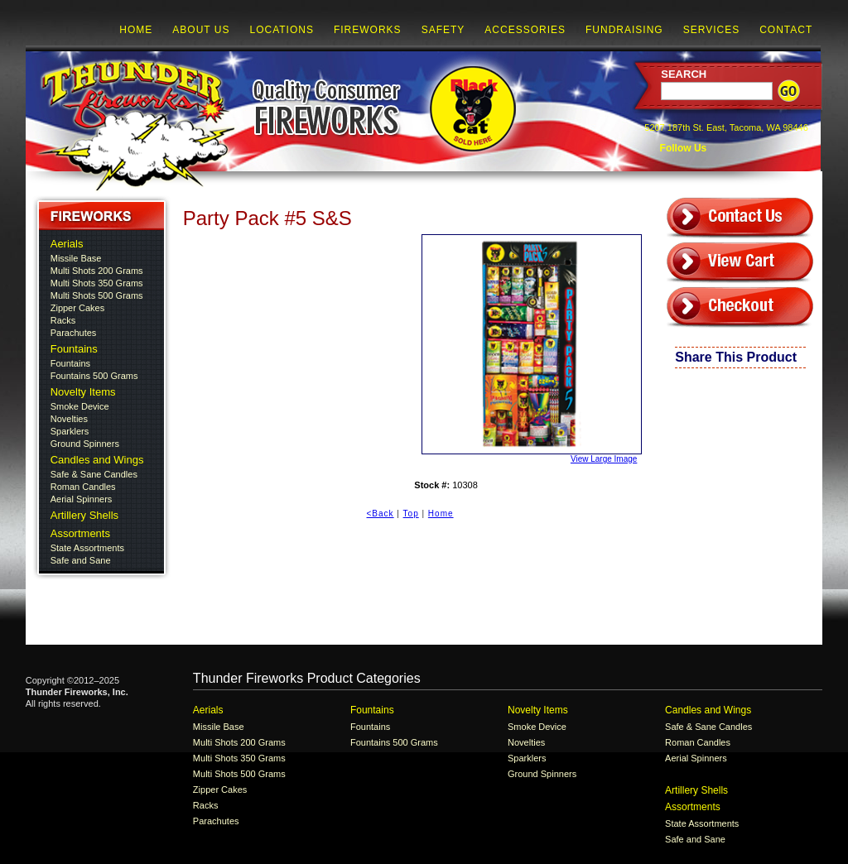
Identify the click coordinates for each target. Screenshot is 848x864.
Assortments (80, 533)
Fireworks (368, 30)
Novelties (69, 419)
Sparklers (70, 431)
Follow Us (681, 148)
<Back (380, 513)
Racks (63, 320)
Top (411, 513)
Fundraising (624, 30)
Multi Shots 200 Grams (97, 271)
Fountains (74, 349)
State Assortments (87, 548)
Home (135, 30)
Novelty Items (83, 392)
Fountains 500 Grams (94, 376)
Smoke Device (80, 406)
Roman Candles (83, 487)
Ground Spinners (85, 444)
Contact (785, 30)
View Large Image (529, 348)
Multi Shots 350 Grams (97, 283)
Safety (443, 30)
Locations (281, 30)
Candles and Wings (97, 460)
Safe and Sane (81, 560)
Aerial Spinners (82, 499)
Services (711, 30)
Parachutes (74, 333)
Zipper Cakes (77, 308)
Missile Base (76, 258)
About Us (200, 30)
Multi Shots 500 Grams (97, 295)
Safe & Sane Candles (94, 474)
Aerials (67, 244)
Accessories (525, 30)
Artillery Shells (84, 515)
